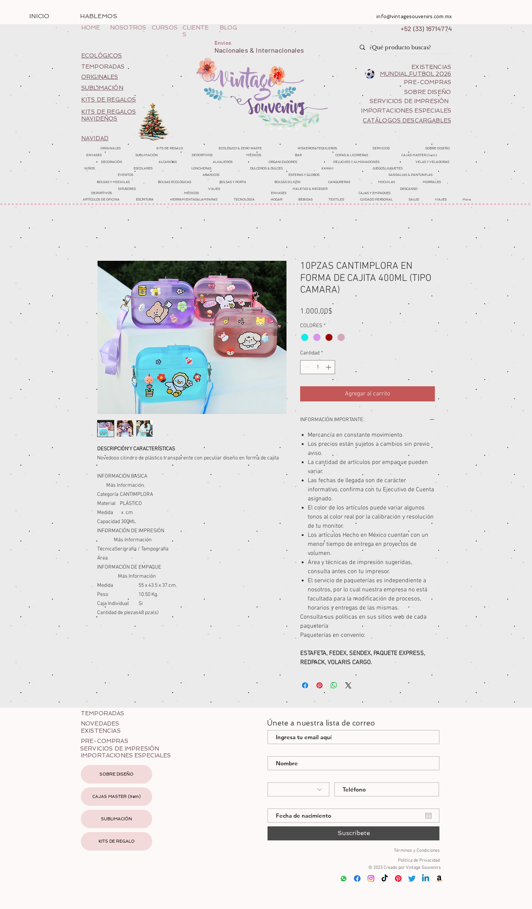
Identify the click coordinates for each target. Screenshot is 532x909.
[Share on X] (348, 685)
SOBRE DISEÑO (116, 774)
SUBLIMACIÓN (116, 819)
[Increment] (329, 367)
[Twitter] (412, 878)
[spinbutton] (317, 367)
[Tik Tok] (384, 878)
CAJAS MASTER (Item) (116, 796)
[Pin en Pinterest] (319, 685)
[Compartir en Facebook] (305, 685)
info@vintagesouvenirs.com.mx (414, 16)
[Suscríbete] (353, 833)
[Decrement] (306, 367)
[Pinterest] (398, 878)
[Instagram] (371, 878)
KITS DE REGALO (117, 841)
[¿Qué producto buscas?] (403, 48)
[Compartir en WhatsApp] (333, 685)
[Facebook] (357, 878)
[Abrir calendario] (428, 816)
